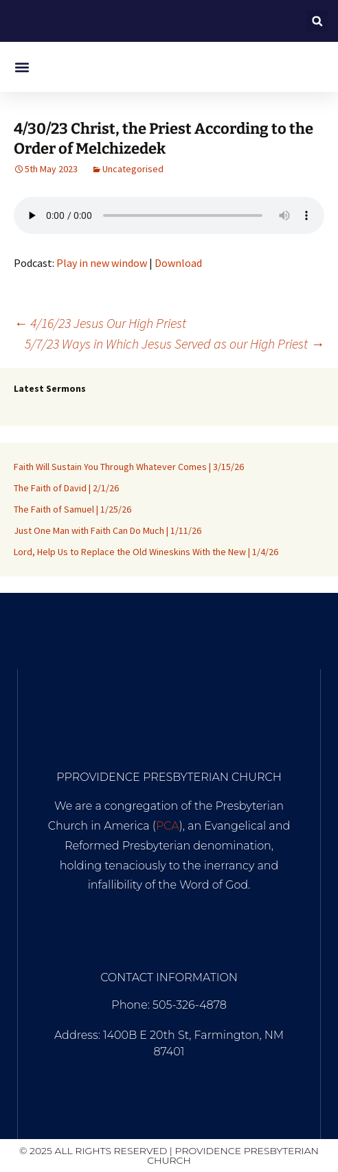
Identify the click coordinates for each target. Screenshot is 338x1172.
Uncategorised (133, 169)
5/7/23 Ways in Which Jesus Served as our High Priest (174, 343)
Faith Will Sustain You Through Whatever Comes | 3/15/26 (129, 466)
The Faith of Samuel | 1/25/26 (72, 509)
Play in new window (101, 263)
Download (178, 263)
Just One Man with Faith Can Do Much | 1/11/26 (107, 530)
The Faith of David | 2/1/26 (66, 488)
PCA (167, 825)
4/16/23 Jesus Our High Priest (100, 322)
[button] (317, 21)
